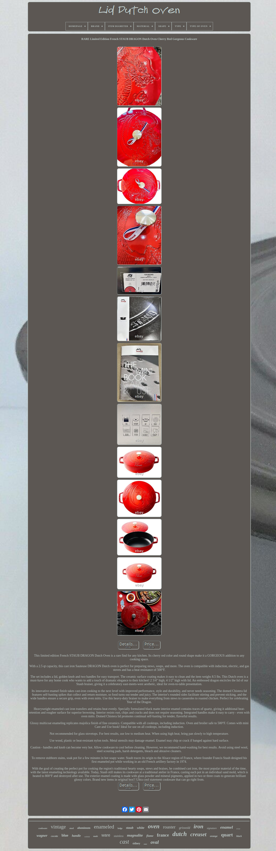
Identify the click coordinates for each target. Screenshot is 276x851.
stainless (118, 835)
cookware (42, 828)
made (95, 836)
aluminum (83, 828)
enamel (226, 827)
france (163, 835)
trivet (238, 829)
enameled (104, 827)
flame (149, 835)
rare (145, 844)
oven (153, 826)
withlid (87, 837)
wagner (42, 835)
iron (198, 826)
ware (105, 835)
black (239, 836)
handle (76, 835)
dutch (179, 834)
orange (214, 836)
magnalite (135, 835)
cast (124, 842)
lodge (120, 828)
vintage (58, 827)
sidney (136, 843)
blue (65, 835)
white (140, 828)
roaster (169, 827)
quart (227, 834)
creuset (198, 834)
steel (71, 828)
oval (155, 842)
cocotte (54, 836)
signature (212, 828)
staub (129, 828)
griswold (184, 828)
